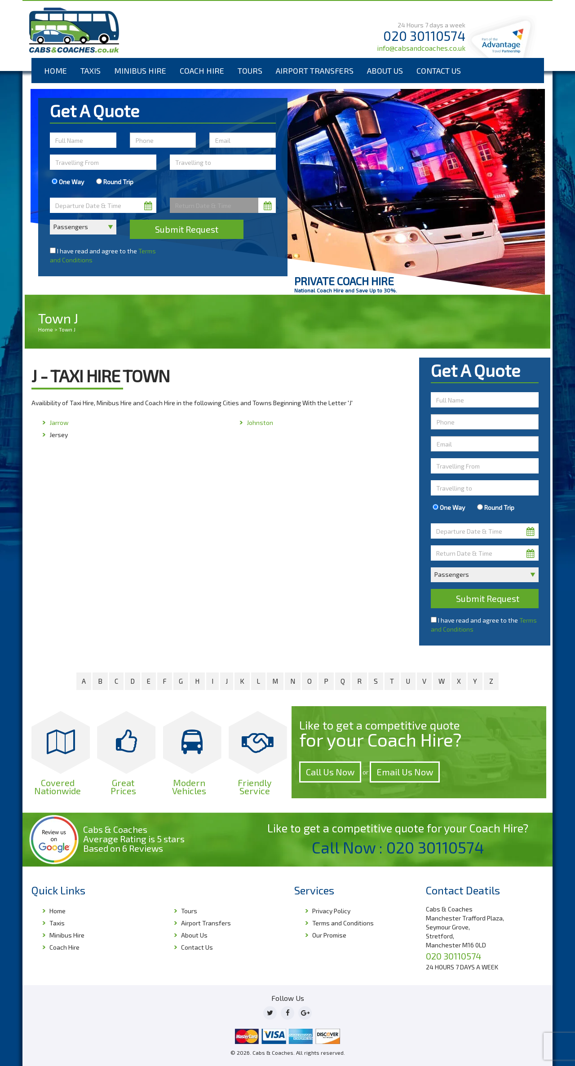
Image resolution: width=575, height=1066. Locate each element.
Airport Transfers (315, 70)
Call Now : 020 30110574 (398, 847)
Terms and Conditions (343, 923)
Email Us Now (404, 771)
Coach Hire (202, 70)
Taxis (90, 70)
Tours (250, 70)
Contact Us (438, 70)
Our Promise (329, 935)
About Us (385, 70)
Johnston (260, 422)
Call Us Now (330, 771)
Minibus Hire (140, 70)
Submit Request (186, 229)
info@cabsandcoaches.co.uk (421, 48)
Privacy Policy (331, 911)
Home (55, 70)
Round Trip (114, 182)
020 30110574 (424, 36)
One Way (68, 182)
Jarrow (59, 422)
